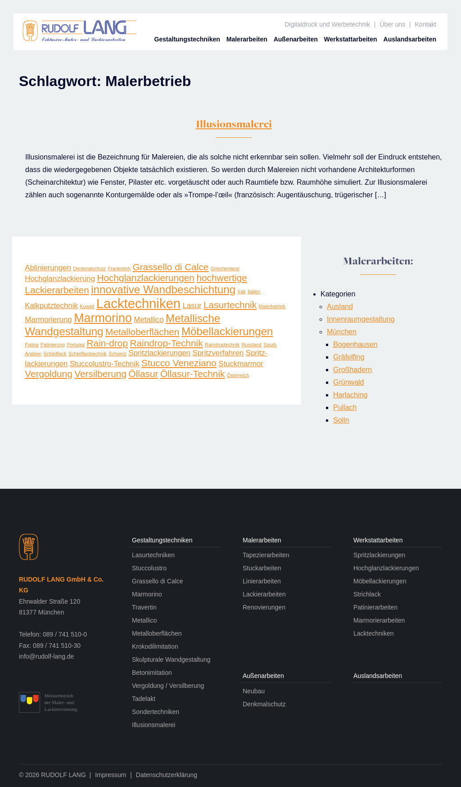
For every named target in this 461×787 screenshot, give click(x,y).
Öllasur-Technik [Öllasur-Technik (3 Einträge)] (192, 373)
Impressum (110, 774)
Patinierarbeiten (375, 607)
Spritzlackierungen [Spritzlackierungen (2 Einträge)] (159, 353)
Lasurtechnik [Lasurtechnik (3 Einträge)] (230, 305)
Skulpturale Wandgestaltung (171, 659)
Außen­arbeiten (296, 39)
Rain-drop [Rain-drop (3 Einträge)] (107, 343)
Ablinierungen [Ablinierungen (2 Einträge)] (48, 268)
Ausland (340, 306)
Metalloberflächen (157, 633)
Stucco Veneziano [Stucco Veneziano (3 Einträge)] (179, 363)
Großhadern (352, 369)
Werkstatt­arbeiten (350, 39)
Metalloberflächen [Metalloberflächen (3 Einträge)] (142, 332)
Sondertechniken (155, 711)
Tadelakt (143, 698)
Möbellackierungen (380, 581)
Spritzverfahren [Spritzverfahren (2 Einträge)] (218, 353)
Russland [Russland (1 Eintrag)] (251, 344)
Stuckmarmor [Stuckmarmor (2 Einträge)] (240, 363)
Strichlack (367, 594)
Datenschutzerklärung (166, 774)
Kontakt (425, 24)
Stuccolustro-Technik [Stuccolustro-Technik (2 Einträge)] (105, 363)
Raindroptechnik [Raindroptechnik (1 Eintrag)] (222, 344)
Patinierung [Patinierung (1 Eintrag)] (53, 344)
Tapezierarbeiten (266, 555)
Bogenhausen (355, 344)
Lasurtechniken (153, 555)
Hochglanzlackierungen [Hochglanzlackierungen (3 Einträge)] (145, 278)
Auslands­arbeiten (410, 39)
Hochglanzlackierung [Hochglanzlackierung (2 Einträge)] (60, 278)
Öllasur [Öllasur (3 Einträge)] (143, 373)
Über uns (392, 24)
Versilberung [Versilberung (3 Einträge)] (100, 373)
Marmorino (147, 594)
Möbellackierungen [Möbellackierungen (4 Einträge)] (227, 331)
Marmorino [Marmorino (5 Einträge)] (103, 318)
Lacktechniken (373, 633)
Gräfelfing (348, 357)
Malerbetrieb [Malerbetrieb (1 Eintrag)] (272, 306)
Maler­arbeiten (246, 39)
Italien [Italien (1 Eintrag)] (254, 291)
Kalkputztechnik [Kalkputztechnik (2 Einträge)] (51, 305)
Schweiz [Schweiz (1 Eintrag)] (117, 353)
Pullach (345, 407)
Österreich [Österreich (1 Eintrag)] (238, 375)
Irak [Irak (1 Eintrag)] (242, 291)
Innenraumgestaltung (360, 319)
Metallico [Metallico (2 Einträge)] (148, 319)
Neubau (254, 691)
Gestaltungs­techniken (187, 39)
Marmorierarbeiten (379, 620)
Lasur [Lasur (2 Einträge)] (192, 305)
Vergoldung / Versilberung (168, 685)
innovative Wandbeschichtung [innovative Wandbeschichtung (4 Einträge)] (163, 289)
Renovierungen (264, 607)
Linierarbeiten (262, 581)
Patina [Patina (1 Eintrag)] (31, 344)
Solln (341, 420)
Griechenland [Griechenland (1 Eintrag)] (225, 268)
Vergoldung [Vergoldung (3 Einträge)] (48, 373)
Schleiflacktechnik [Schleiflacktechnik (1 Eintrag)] (87, 353)
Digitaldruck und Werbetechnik (327, 24)
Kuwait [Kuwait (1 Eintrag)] (87, 306)
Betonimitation (152, 672)
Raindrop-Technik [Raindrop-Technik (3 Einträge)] (166, 343)
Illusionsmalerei (234, 125)
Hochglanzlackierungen (386, 568)
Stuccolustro (149, 568)
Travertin (144, 607)
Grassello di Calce (157, 581)
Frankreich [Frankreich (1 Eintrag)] (119, 268)
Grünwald (348, 382)
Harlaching (350, 395)
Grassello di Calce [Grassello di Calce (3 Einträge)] (170, 267)
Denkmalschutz (264, 704)
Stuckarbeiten (262, 568)
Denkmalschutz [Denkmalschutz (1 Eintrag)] (89, 268)
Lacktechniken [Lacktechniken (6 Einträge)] (138, 303)
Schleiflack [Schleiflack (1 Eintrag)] (55, 353)
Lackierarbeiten (264, 594)
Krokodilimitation (155, 646)
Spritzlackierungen (379, 555)
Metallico (144, 620)
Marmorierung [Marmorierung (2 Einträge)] (48, 319)
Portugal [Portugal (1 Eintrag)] (76, 344)
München (342, 332)
